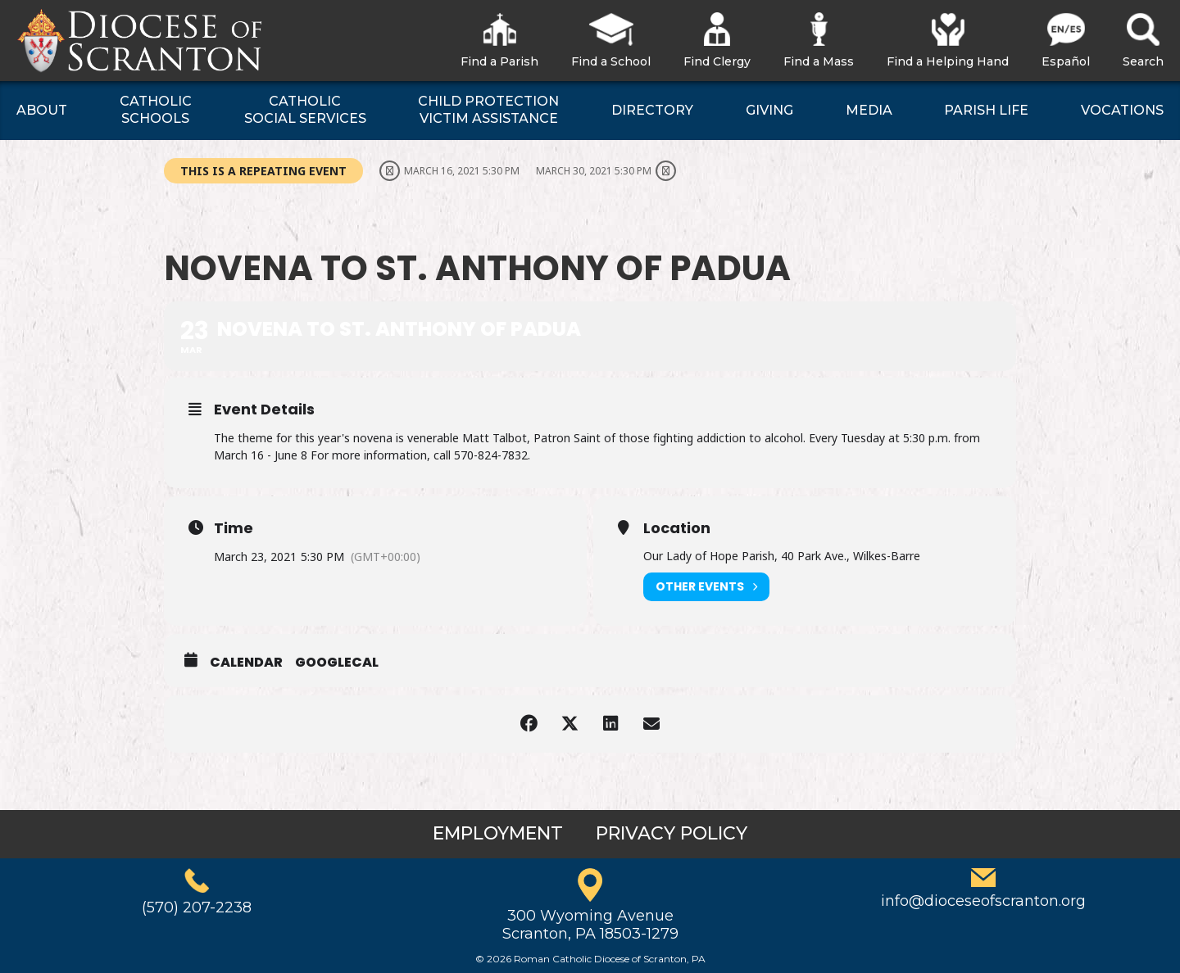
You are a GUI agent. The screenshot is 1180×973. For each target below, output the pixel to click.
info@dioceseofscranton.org (983, 901)
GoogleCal (337, 662)
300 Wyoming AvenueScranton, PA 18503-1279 (590, 925)
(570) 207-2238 (197, 907)
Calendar (246, 662)
